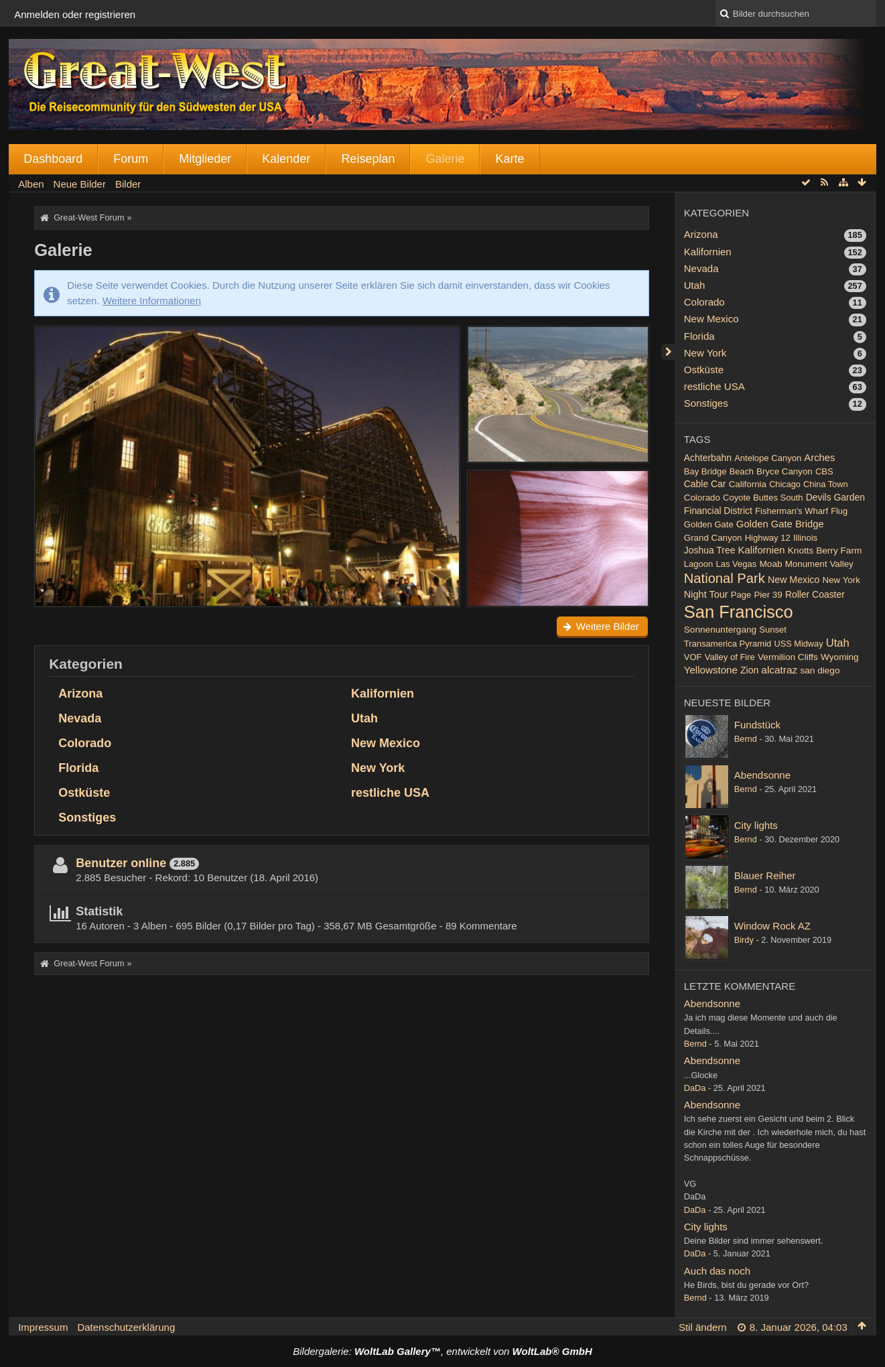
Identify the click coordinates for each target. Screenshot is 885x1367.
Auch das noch (717, 1271)
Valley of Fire (730, 657)
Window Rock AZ (772, 925)
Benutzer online (121, 863)
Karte (509, 159)
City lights (756, 825)
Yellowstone (711, 669)
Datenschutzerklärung (126, 1327)
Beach (742, 471)
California (747, 484)
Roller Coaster (815, 594)
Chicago (785, 484)
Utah (364, 718)
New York (378, 768)
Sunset (773, 630)
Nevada (79, 718)
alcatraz (779, 669)
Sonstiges (87, 817)
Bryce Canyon (784, 471)
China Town (825, 484)
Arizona (80, 693)
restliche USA (390, 792)
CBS (824, 471)
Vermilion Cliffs (788, 657)
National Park (724, 578)
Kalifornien (382, 693)
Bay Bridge (705, 471)
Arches (819, 457)
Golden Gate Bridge (780, 524)
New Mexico (385, 743)
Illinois (805, 538)
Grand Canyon (713, 538)
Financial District (718, 510)
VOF (693, 657)
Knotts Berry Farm (825, 550)
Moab (770, 564)
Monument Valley (819, 564)
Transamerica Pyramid (728, 644)
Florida (78, 768)
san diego (819, 670)
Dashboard (52, 159)
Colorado (84, 743)
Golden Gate (709, 524)
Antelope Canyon (767, 458)
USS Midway (798, 644)
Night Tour (706, 594)
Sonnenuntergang (720, 630)
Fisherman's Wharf (791, 511)
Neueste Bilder (727, 702)
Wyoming (840, 657)
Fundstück (757, 724)
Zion (749, 670)
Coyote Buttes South (763, 498)
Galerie (444, 159)
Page (741, 595)
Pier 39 (768, 595)
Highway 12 (768, 538)
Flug (839, 511)
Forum (130, 159)
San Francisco (738, 611)
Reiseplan (368, 159)
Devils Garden (835, 497)
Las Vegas (736, 564)
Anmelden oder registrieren (74, 14)
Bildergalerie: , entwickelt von (442, 1351)
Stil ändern (703, 1327)
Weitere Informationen (152, 300)
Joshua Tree (710, 550)
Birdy (744, 940)
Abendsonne (762, 775)
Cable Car (705, 483)
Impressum (43, 1327)
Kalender (286, 159)
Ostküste (84, 792)
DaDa (695, 1088)
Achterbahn (708, 457)
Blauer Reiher (765, 875)
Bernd (745, 739)
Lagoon (698, 564)
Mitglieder (205, 159)
